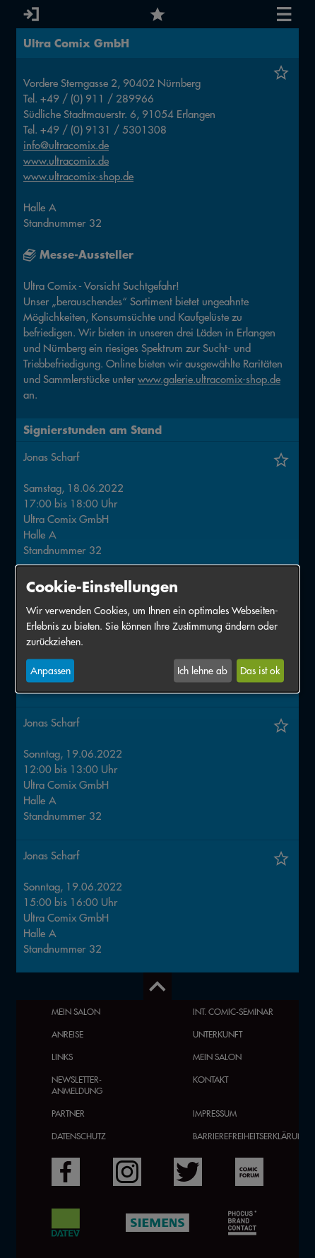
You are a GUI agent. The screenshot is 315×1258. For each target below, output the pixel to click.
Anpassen (50, 670)
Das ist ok (260, 670)
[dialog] (157, 629)
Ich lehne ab (202, 670)
